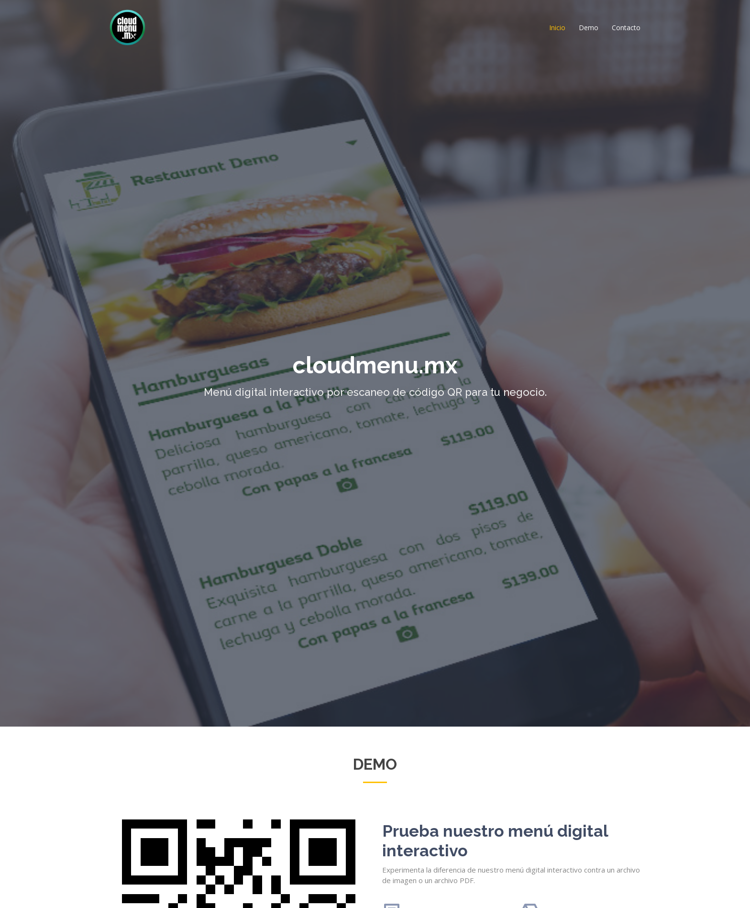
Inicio (557, 27)
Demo (588, 27)
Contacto (626, 27)
